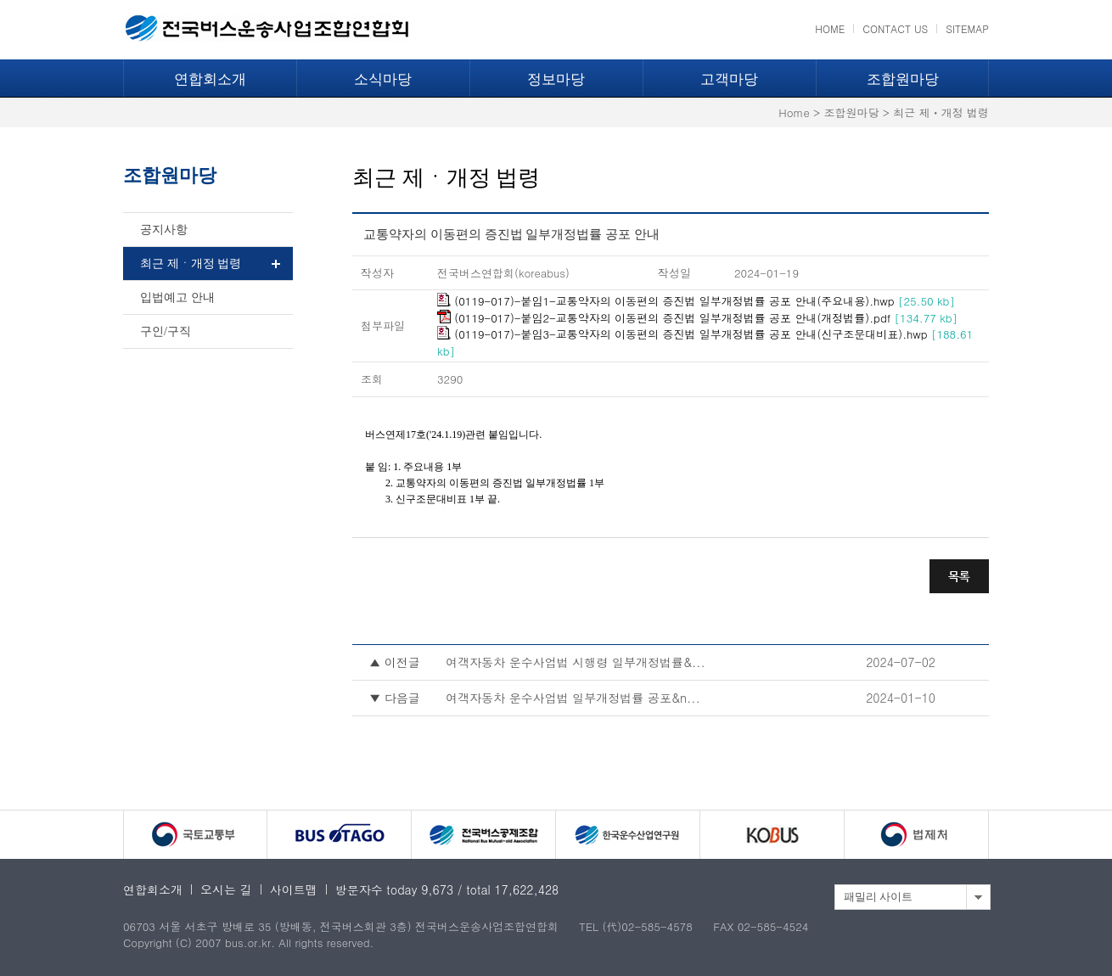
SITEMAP (967, 28)
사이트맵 (293, 889)
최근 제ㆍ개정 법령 (190, 263)
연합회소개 (210, 79)
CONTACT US (895, 28)
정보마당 (556, 79)
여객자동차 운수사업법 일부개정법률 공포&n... (573, 697)
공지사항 (164, 229)
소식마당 (383, 79)
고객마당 (729, 79)
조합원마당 (903, 79)
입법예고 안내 (177, 297)
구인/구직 (165, 331)
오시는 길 (226, 889)
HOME (830, 28)
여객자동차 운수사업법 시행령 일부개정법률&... (575, 661)
